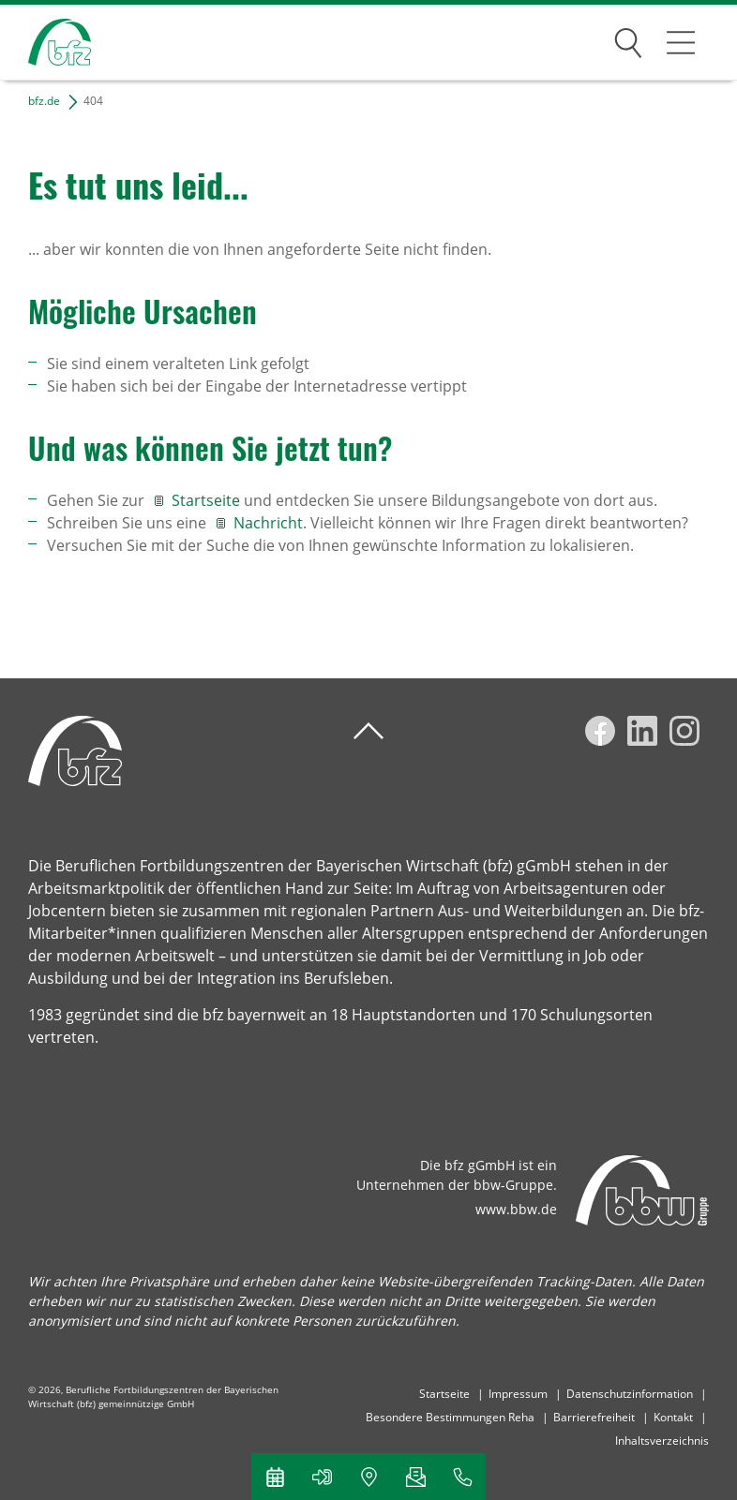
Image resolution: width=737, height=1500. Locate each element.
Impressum (518, 1394)
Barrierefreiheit (594, 1417)
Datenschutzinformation (629, 1394)
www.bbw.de (516, 1209)
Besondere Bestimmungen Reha (450, 1417)
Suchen (628, 39)
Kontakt (673, 1417)
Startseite (208, 500)
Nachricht (268, 522)
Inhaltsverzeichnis (662, 1440)
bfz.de (44, 101)
